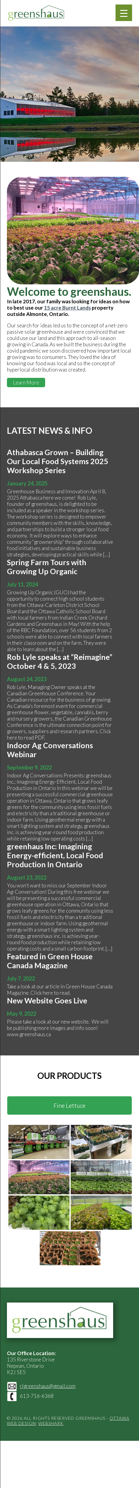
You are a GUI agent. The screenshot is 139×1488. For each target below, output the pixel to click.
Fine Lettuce (69, 1105)
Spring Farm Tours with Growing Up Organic (46, 567)
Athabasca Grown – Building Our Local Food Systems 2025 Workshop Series (57, 461)
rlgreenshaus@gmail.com (48, 1386)
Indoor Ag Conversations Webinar (50, 750)
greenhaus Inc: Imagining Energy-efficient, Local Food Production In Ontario (55, 855)
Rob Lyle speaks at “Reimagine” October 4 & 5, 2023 (59, 661)
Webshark (50, 1423)
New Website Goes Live (47, 1000)
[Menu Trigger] (124, 13)
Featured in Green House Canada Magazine (50, 961)
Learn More (26, 382)
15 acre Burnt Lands (67, 308)
